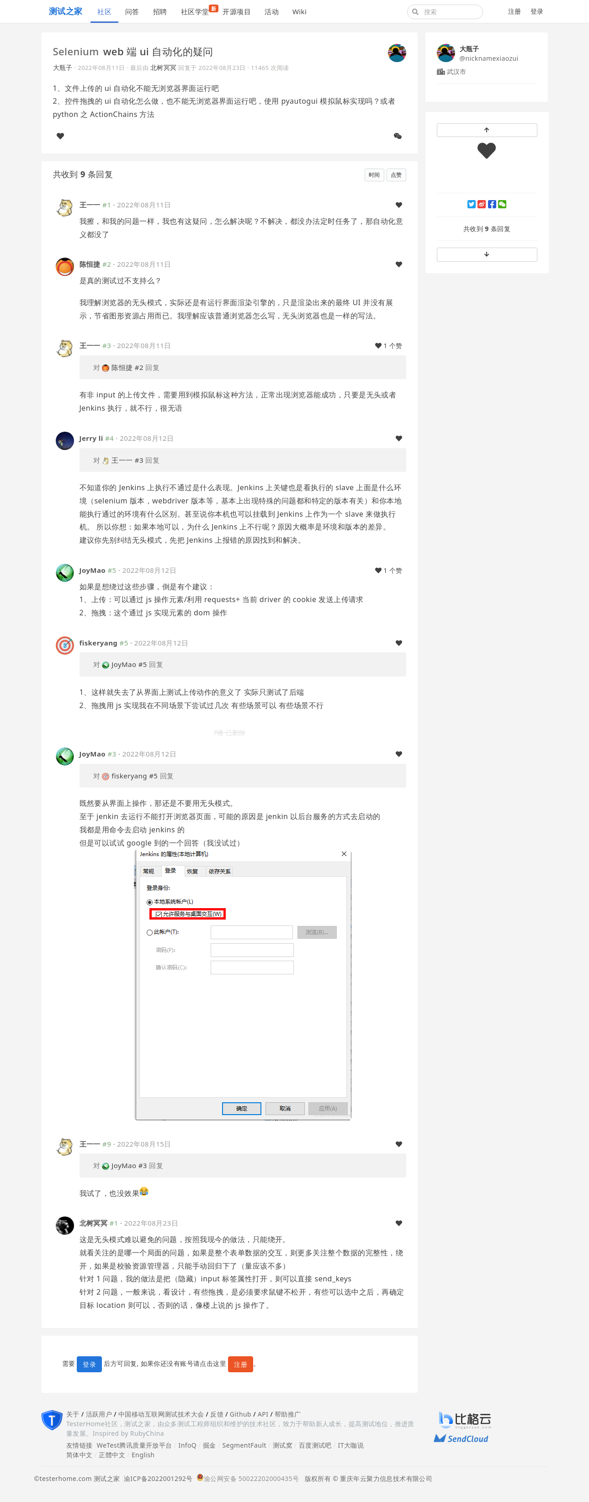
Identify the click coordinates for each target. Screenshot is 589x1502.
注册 (514, 11)
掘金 (209, 1445)
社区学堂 (198, 10)
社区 (104, 11)
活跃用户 (99, 1414)
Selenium (76, 51)
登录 (537, 11)
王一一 (90, 204)
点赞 (396, 175)
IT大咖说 (351, 1445)
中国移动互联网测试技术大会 (161, 1414)
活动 (272, 11)
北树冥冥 (163, 67)
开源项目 (237, 11)
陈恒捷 (90, 264)
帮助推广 (288, 1414)
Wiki (299, 11)
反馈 (216, 1414)
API (263, 1414)
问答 (132, 11)
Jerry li (91, 438)
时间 (374, 175)
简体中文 (79, 1454)
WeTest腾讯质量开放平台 (134, 1445)
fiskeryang (99, 642)
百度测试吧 (315, 1445)
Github (240, 1414)
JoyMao (93, 570)
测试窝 (282, 1445)
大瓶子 (63, 67)
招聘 (160, 11)
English (143, 1454)
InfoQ (187, 1445)
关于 (73, 1414)
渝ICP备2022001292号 (156, 1478)
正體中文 (112, 1454)
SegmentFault (244, 1445)
